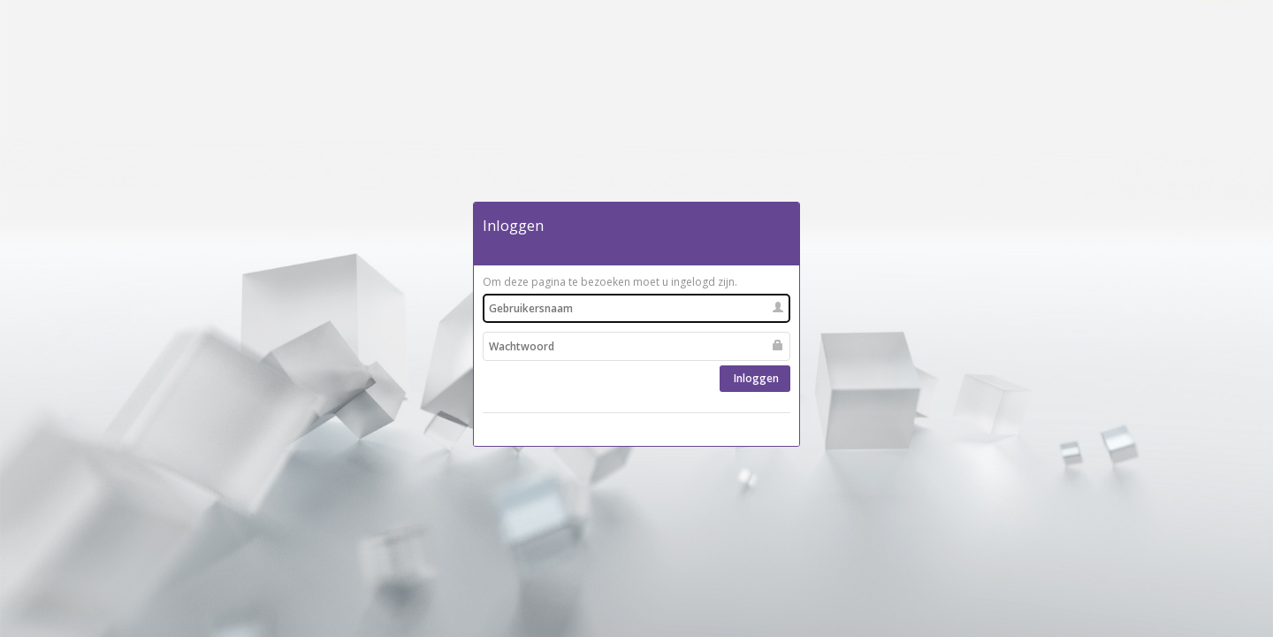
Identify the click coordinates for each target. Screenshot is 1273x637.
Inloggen (755, 378)
